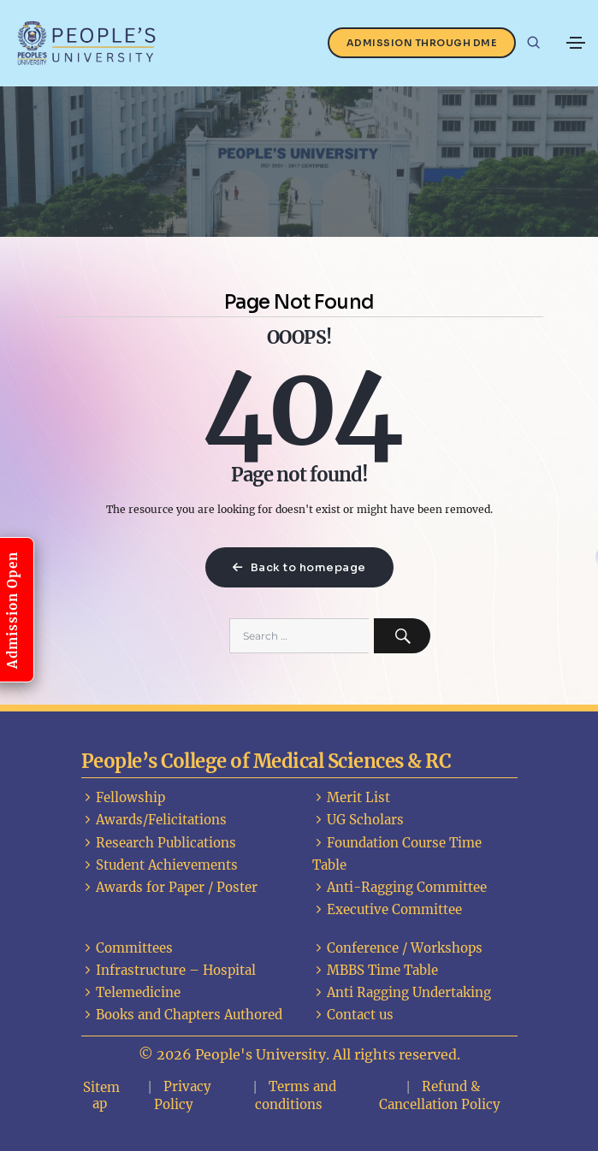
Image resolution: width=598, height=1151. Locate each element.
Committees (127, 948)
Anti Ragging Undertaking (401, 992)
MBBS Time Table (375, 970)
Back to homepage (299, 567)
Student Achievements (159, 865)
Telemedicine (131, 992)
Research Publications (158, 843)
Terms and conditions (295, 1095)
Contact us (353, 1014)
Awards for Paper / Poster (169, 887)
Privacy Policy (182, 1095)
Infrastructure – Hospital (168, 970)
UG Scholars (358, 820)
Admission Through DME (422, 43)
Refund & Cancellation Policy (439, 1095)
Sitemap (101, 1095)
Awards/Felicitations (154, 820)
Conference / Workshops (397, 948)
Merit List (351, 797)
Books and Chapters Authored (181, 1014)
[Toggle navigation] (575, 43)
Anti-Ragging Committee (399, 887)
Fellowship (123, 797)
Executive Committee (387, 909)
